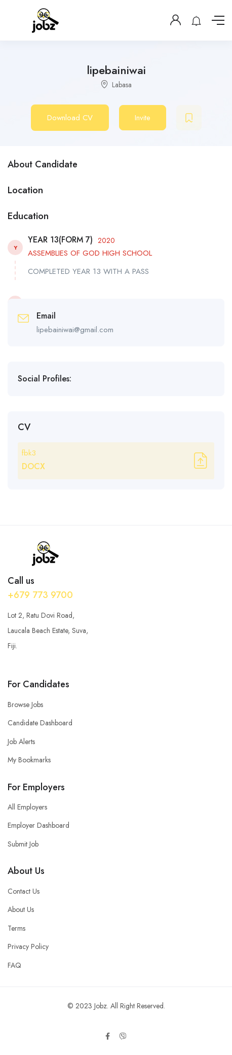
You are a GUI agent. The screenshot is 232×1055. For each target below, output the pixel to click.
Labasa (122, 85)
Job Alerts (21, 741)
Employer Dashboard (38, 825)
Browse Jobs (25, 704)
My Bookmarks (29, 760)
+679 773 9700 (40, 595)
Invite (142, 117)
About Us (21, 909)
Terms (16, 928)
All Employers (27, 807)
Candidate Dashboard (40, 723)
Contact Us (24, 891)
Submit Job (23, 844)
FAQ (14, 965)
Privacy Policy (28, 946)
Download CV (70, 117)
